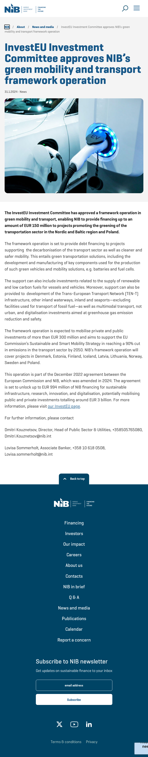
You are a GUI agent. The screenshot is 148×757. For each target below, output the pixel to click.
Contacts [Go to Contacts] (74, 576)
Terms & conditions (66, 741)
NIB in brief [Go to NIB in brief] (74, 587)
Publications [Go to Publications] (74, 618)
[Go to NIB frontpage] (25, 9)
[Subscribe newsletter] (74, 699)
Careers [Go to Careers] (74, 555)
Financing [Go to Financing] (74, 523)
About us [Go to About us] (74, 565)
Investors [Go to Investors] (74, 533)
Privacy (92, 741)
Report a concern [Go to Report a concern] (74, 640)
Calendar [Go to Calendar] (74, 629)
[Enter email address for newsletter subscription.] (74, 685)
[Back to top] (74, 479)
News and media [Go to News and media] (74, 608)
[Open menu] (136, 8)
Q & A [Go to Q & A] (74, 597)
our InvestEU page (64, 406)
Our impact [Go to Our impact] (74, 544)
